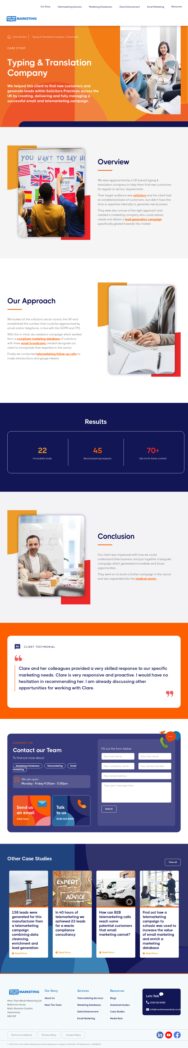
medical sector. (146, 578)
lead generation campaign (143, 219)
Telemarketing (55, 765)
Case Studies (19, 37)
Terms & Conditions (21, 1035)
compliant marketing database (38, 339)
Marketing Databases (27, 765)
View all (173, 862)
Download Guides (120, 1005)
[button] (45, 8)
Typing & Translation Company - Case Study (55, 37)
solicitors (139, 195)
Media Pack (116, 1018)
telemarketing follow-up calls (56, 354)
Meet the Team (53, 1005)
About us (50, 998)
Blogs (113, 998)
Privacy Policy (49, 1035)
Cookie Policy (73, 1035)
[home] (22, 19)
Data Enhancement (88, 1011)
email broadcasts (33, 343)
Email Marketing (86, 1018)
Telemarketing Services (90, 998)
